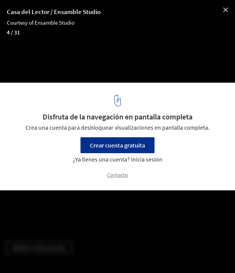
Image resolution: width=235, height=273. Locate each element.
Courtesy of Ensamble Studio (40, 22)
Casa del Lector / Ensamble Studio (54, 12)
